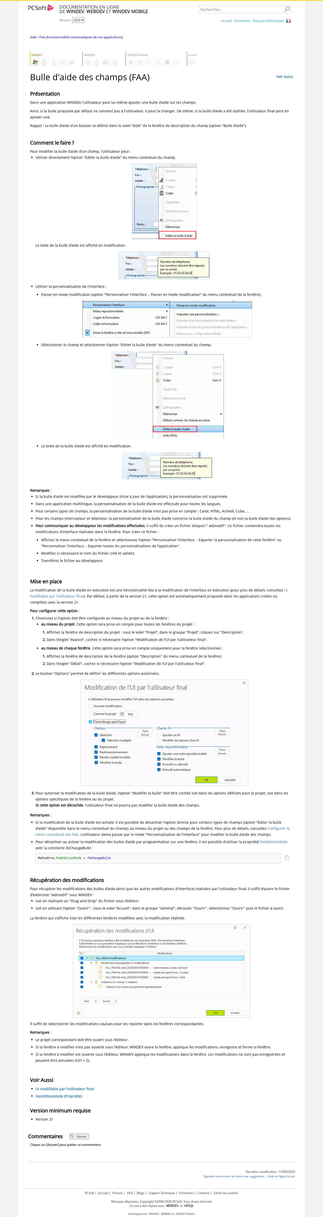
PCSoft (89, 1193)
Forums (117, 1193)
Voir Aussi (284, 76)
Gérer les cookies (226, 1193)
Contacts (203, 1193)
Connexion (242, 20)
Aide (33, 37)
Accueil (226, 20)
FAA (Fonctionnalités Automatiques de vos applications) (81, 37)
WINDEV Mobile (185, 1213)
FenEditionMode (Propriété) (59, 1096)
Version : (65, 20)
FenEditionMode (273, 841)
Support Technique (162, 1193)
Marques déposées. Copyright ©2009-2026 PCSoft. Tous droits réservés (161, 1201)
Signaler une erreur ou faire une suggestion (233, 1176)
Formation (186, 1193)
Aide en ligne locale (281, 1176)
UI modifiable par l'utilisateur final (65, 1089)
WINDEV (154, 1213)
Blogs (141, 1193)
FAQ (130, 1193)
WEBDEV (166, 1213)
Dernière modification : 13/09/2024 (270, 1172)
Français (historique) (268, 20)
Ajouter (78, 1136)
